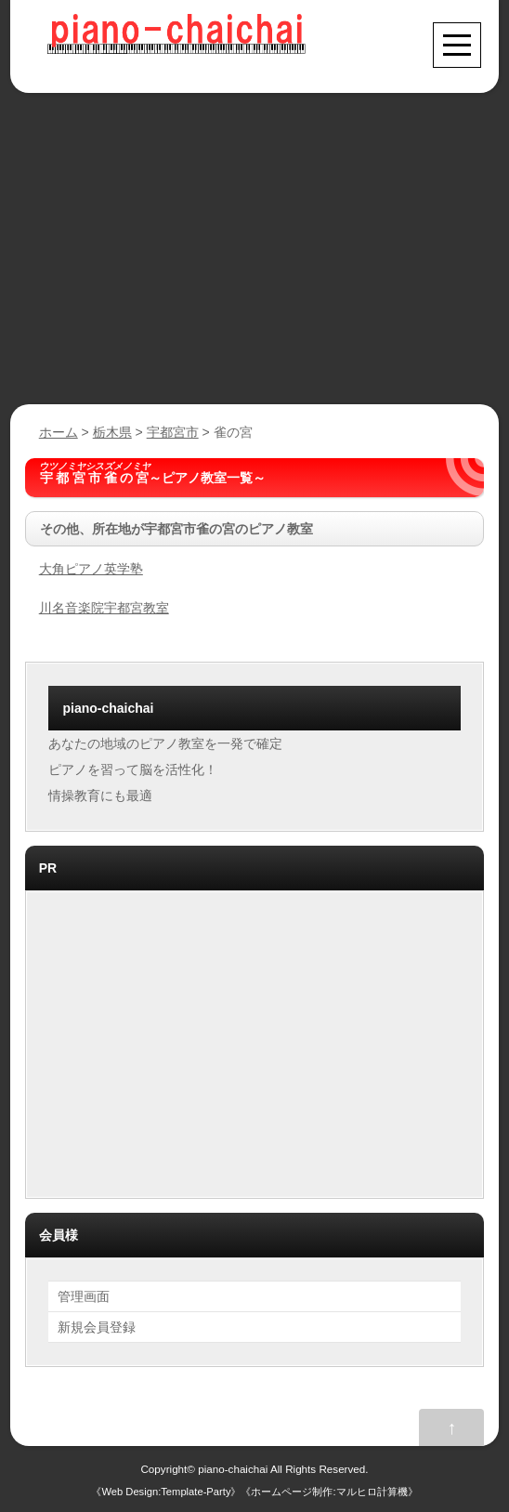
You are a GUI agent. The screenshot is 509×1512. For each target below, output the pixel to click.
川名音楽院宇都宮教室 (104, 607)
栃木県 (112, 432)
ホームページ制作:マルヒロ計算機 (329, 1491)
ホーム (58, 432)
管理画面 (84, 1296)
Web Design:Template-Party (165, 1491)
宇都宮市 (173, 432)
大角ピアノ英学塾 (91, 568)
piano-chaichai (233, 1469)
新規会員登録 (97, 1327)
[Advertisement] (254, 260)
